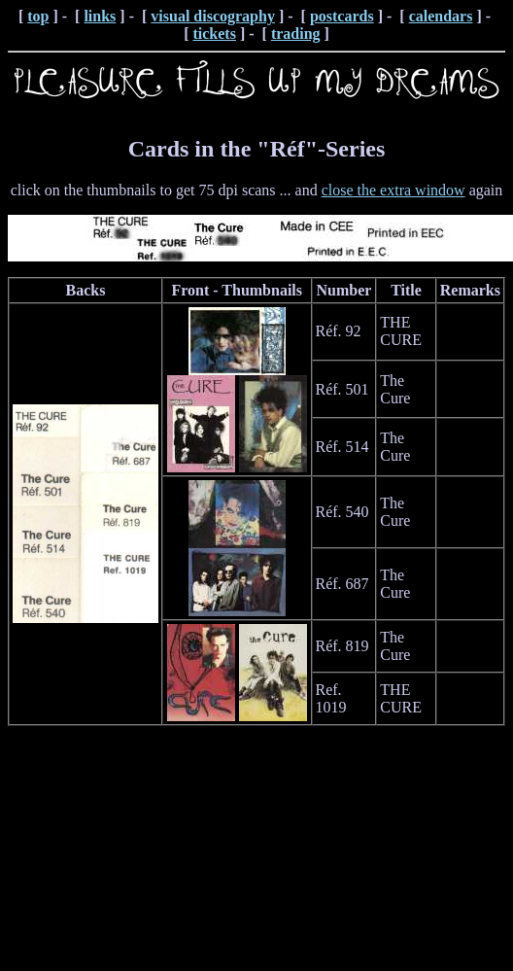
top (38, 16)
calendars (441, 16)
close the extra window (393, 190)
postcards (342, 16)
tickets (213, 33)
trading (296, 33)
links (100, 16)
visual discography (213, 16)
